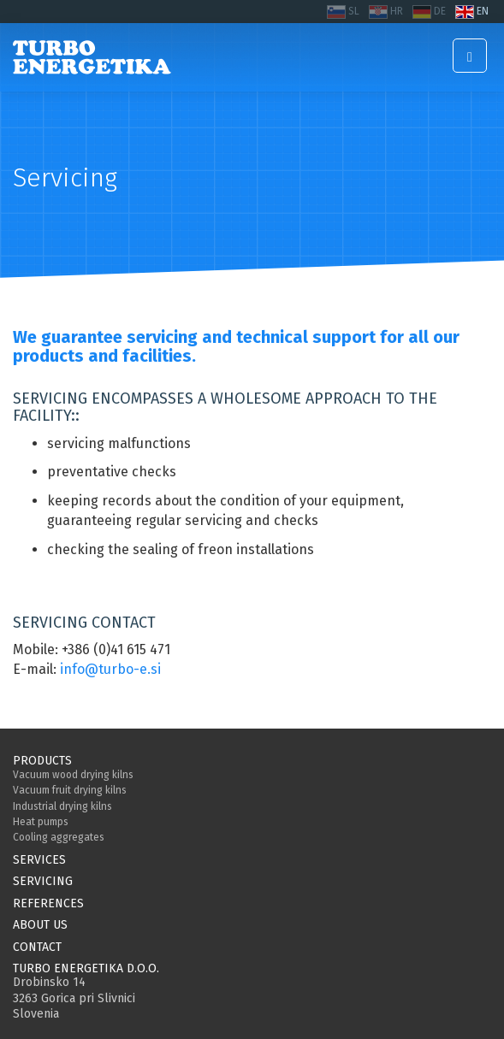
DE (440, 11)
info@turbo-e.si (110, 669)
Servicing (43, 881)
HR (396, 11)
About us (40, 925)
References (48, 903)
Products (42, 760)
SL (353, 11)
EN (483, 11)
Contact (37, 947)
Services (39, 860)
